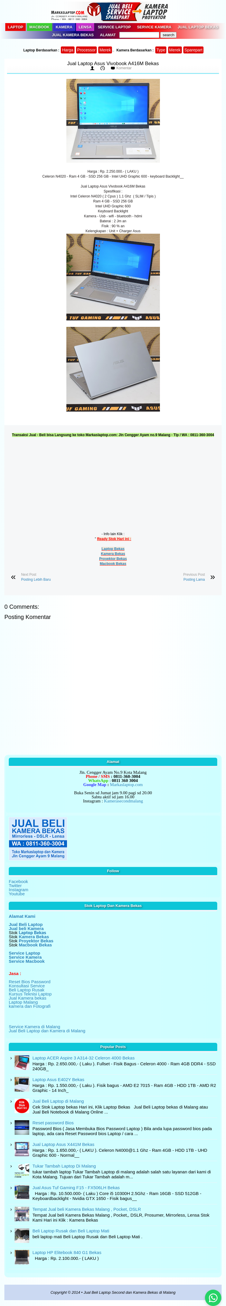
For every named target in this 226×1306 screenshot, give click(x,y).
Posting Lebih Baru (36, 579)
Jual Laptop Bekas (198, 27)
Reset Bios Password (30, 981)
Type (160, 50)
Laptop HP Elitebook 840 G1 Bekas (66, 1252)
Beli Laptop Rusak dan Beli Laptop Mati (70, 1230)
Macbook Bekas (113, 564)
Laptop (15, 27)
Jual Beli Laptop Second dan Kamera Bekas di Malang (129, 1292)
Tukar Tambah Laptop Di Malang (64, 1165)
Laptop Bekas (113, 549)
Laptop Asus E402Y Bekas (58, 1079)
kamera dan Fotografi (30, 1006)
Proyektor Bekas (113, 559)
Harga (67, 50)
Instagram (18, 889)
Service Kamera (154, 27)
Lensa (85, 27)
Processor (86, 50)
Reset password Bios (53, 1122)
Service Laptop (114, 27)
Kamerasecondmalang (123, 801)
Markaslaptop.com (126, 784)
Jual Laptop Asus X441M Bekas (63, 1144)
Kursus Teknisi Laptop (30, 993)
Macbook (40, 27)
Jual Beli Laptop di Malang (58, 1101)
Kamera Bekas (113, 554)
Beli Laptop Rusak (26, 989)
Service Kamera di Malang (34, 1026)
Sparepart (193, 50)
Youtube (17, 893)
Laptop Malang (23, 1002)
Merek (105, 50)
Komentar (124, 68)
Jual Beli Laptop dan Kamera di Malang (47, 1030)
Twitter (15, 885)
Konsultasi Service (27, 985)
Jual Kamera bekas (27, 997)
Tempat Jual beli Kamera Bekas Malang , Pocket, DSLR (86, 1209)
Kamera (64, 27)
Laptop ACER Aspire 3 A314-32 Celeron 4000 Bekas (83, 1057)
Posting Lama (194, 579)
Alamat (108, 35)
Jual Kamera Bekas (73, 35)
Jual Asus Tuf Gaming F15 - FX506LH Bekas (76, 1187)
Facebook (18, 881)
